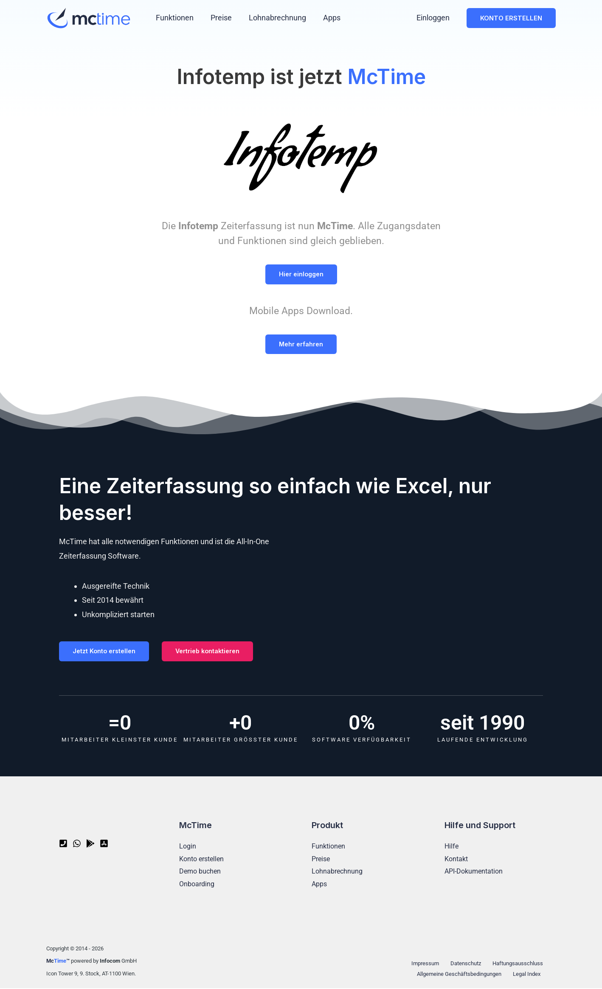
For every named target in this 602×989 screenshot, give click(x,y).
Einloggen (433, 17)
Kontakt (456, 860)
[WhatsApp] (77, 844)
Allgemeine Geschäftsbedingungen (461, 975)
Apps (326, 17)
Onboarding (196, 885)
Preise (218, 17)
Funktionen (174, 17)
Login (187, 847)
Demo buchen (200, 872)
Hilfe (451, 847)
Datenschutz (464, 964)
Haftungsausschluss (514, 964)
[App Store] (104, 844)
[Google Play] (90, 844)
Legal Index (528, 975)
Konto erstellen (201, 860)
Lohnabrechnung (273, 17)
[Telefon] (63, 844)
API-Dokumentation (473, 872)
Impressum (426, 964)
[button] (511, 18)
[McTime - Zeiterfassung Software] (88, 17)
